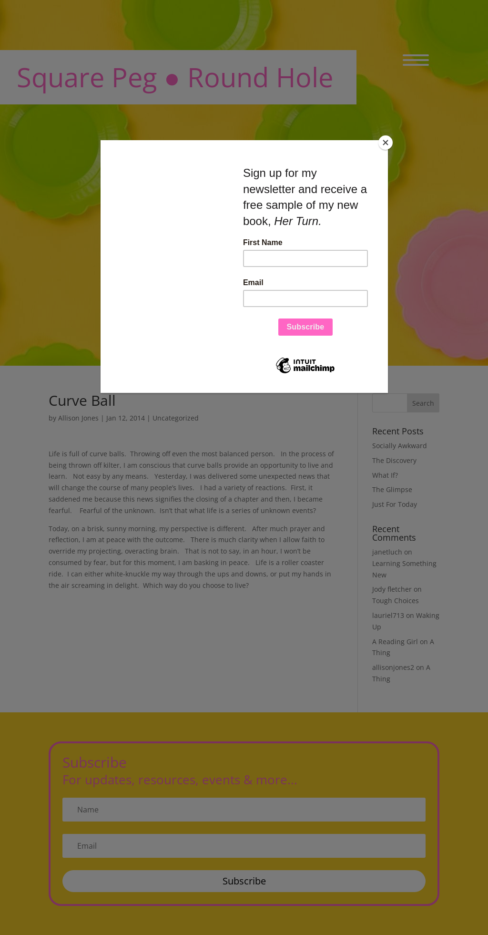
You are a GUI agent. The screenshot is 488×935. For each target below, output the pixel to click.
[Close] (385, 142)
